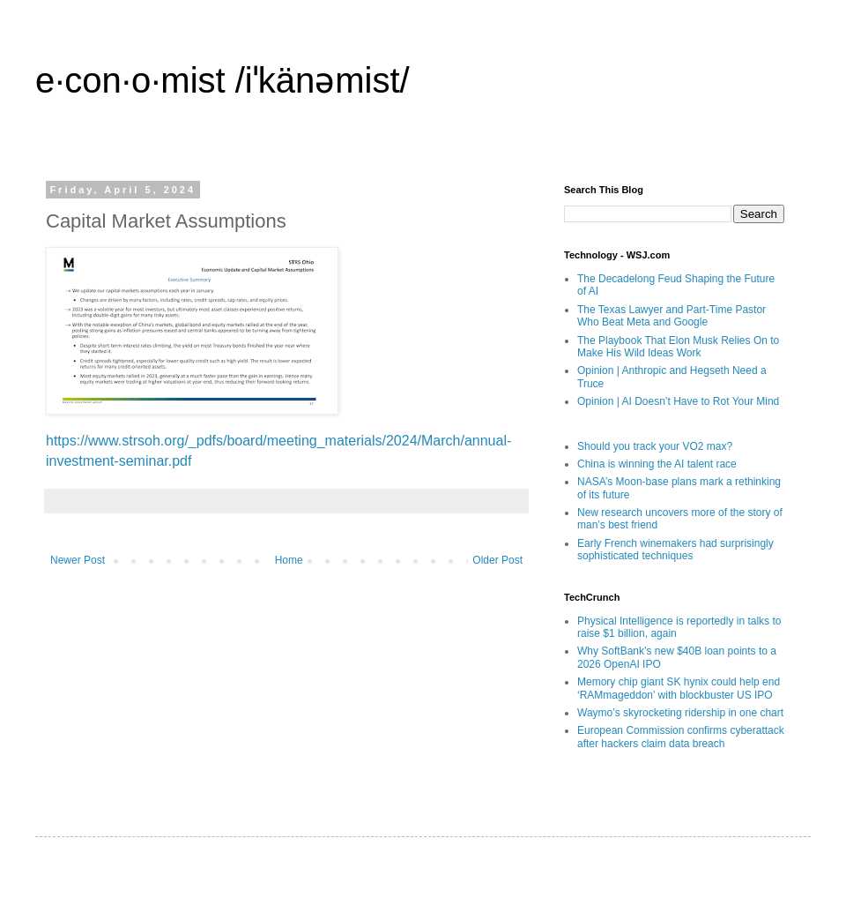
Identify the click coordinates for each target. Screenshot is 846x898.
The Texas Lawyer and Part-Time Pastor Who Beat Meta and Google (671, 315)
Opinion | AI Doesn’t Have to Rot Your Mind (678, 401)
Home (289, 560)
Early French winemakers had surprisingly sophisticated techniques (675, 549)
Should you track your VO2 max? (654, 446)
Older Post (497, 560)
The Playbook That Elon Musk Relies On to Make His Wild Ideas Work (678, 346)
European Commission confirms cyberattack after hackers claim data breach (680, 736)
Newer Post (77, 560)
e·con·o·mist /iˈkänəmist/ (222, 80)
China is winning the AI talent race (657, 464)
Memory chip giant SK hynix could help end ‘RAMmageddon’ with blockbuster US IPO (678, 688)
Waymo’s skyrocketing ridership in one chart (680, 713)
